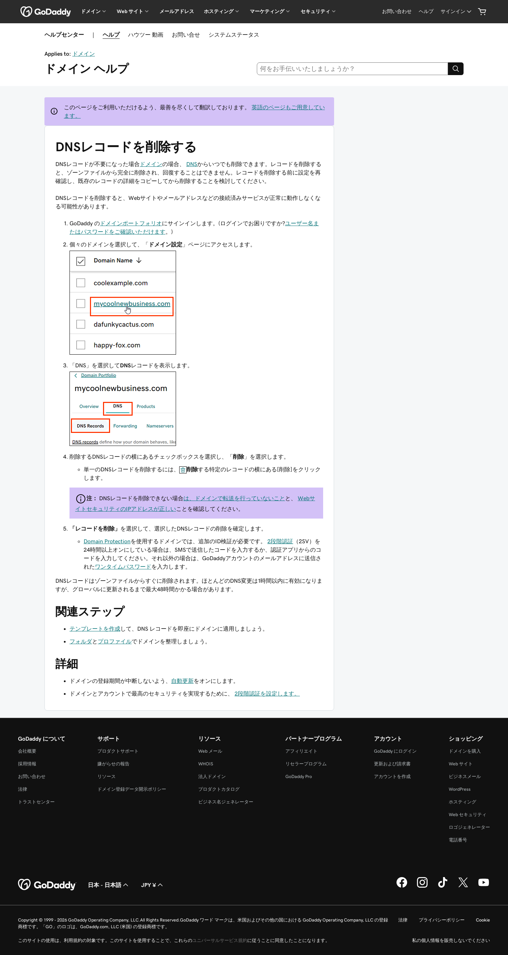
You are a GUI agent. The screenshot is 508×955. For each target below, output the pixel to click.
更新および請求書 (392, 763)
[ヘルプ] (426, 11)
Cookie (483, 920)
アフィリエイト (301, 751)
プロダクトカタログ (219, 789)
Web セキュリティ (467, 814)
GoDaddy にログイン (395, 751)
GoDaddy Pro (298, 776)
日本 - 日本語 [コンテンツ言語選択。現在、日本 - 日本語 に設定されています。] (109, 885)
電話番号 (458, 840)
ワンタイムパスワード (123, 566)
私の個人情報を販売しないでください (451, 940)
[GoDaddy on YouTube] (483, 886)
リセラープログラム (306, 763)
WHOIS (205, 763)
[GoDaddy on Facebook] (401, 886)
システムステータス (233, 34)
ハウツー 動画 (145, 34)
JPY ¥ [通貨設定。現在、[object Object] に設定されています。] (152, 885)
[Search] (456, 68)
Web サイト (461, 763)
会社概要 (27, 751)
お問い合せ (186, 34)
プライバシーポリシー (442, 920)
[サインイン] (457, 11)
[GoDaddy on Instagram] (422, 886)
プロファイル (115, 641)
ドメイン (83, 53)
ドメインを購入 (465, 751)
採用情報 (27, 763)
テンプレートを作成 (94, 628)
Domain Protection (107, 541)
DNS (191, 164)
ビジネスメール (465, 776)
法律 (22, 789)
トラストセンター (36, 802)
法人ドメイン (212, 776)
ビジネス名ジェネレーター (225, 802)
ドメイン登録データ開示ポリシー (131, 789)
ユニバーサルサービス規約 (219, 940)
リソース (106, 776)
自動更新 (182, 681)
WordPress (460, 789)
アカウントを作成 (392, 776)
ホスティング (462, 802)
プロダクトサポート (118, 751)
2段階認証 (280, 541)
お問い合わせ (32, 776)
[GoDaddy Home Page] (47, 885)
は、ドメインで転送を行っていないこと (234, 498)
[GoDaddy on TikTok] (442, 886)
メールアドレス (176, 11)
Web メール (210, 751)
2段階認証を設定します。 (267, 693)
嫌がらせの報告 (113, 763)
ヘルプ (111, 34)
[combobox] (352, 69)
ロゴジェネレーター (469, 827)
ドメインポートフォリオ (131, 223)
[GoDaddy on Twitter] (463, 886)
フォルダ (80, 641)
